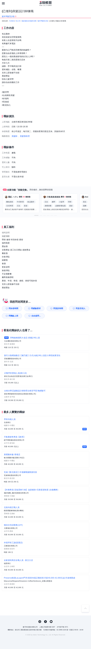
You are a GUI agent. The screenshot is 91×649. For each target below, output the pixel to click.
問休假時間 (13, 308)
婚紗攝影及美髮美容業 (29, 21)
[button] (36, 215)
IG (39, 621)
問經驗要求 (36, 308)
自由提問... (36, 316)
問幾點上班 (13, 316)
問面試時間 (58, 308)
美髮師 (14, 136)
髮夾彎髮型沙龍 (43, 21)
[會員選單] (87, 3)
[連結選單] (3, 3)
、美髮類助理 (24, 136)
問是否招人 (80, 308)
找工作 (18, 21)
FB (45, 621)
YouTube (51, 621)
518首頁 (12, 21)
